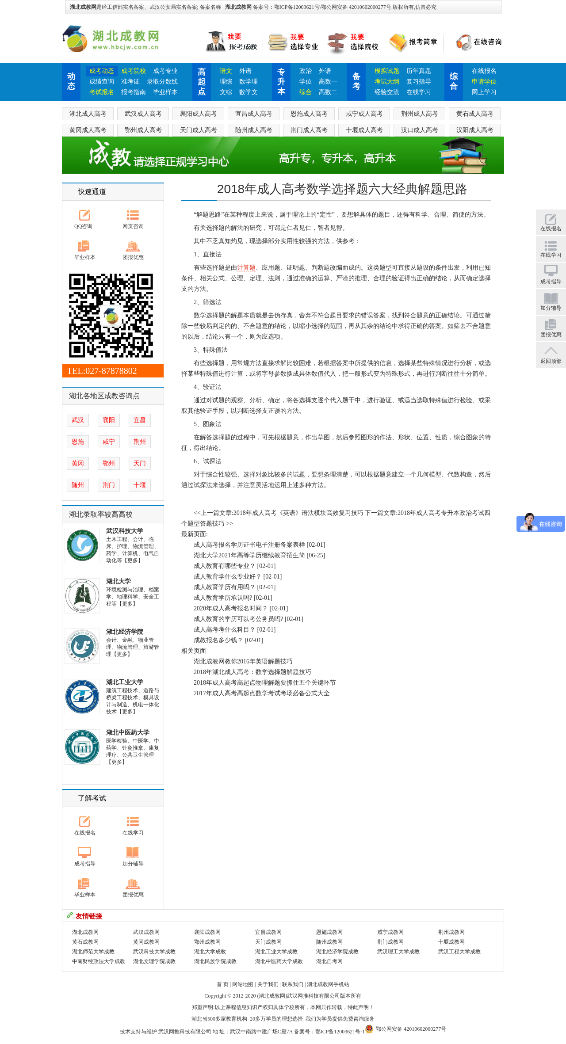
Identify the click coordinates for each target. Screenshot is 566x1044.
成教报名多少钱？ (218, 640)
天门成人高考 (198, 130)
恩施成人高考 (309, 113)
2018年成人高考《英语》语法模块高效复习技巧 (298, 513)
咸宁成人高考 (364, 113)
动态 (71, 81)
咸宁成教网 (390, 932)
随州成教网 (329, 942)
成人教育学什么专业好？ (228, 576)
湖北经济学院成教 (337, 952)
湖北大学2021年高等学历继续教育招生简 (249, 555)
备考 (356, 81)
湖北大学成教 (210, 952)
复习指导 (418, 81)
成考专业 (165, 71)
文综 (226, 92)
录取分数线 (162, 81)
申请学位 (484, 81)
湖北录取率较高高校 (101, 514)
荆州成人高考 (419, 113)
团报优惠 (133, 257)
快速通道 (92, 191)
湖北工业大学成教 (276, 952)
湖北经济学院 (124, 632)
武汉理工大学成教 (398, 952)
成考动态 (101, 71)
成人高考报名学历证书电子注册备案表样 (249, 544)
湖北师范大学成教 (93, 952)
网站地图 (242, 984)
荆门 (109, 485)
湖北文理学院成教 (154, 961)
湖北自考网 (329, 961)
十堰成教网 (451, 942)
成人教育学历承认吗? (223, 597)
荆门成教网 (390, 942)
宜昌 (140, 420)
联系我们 (292, 984)
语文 (226, 71)
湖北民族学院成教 (215, 961)
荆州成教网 (451, 932)
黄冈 (78, 463)
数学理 (248, 81)
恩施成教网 (329, 932)
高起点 (202, 82)
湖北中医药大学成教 (279, 961)
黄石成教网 (85, 942)
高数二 (328, 92)
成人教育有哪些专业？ (225, 566)
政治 (305, 71)
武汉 (78, 420)
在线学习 (418, 92)
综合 (305, 92)
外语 (245, 71)
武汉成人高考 (143, 113)
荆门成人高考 (309, 130)
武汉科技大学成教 (154, 952)
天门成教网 (268, 942)
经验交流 (387, 92)
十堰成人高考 (364, 130)
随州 (78, 485)
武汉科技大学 (124, 531)
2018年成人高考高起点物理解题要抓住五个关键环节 (265, 682)
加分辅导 (133, 864)
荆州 (140, 441)
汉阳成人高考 (474, 130)
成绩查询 (101, 81)
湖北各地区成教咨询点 (104, 396)
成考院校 (133, 71)
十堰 (140, 485)
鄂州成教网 (207, 942)
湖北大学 (118, 581)
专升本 (281, 82)
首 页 (223, 984)
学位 (305, 81)
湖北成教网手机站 (328, 984)
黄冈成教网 (146, 942)
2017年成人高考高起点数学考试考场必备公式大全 (262, 693)
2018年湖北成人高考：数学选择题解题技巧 (252, 672)
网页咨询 (133, 226)
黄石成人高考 (474, 113)
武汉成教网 (146, 932)
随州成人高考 (253, 130)
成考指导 (85, 864)
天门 (140, 463)
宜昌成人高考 (253, 113)
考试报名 (101, 92)
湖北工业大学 (124, 682)
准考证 (130, 81)
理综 (226, 81)
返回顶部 (551, 361)
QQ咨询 (83, 226)
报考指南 (133, 92)
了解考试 (92, 798)
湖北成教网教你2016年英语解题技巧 (243, 661)
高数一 (328, 81)
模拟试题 (387, 71)
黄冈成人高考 (88, 130)
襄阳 (109, 420)
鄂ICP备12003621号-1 (340, 1032)
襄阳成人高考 (198, 113)
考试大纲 (387, 81)
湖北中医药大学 (127, 732)
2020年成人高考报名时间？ (231, 608)
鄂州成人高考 (143, 130)
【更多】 (132, 560)
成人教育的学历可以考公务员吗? (238, 619)
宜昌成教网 (268, 932)
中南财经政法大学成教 (98, 961)
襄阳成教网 (207, 932)
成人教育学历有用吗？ (225, 587)
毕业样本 (165, 92)
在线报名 (484, 71)
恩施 (78, 441)
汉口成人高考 (419, 130)
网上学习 (484, 92)
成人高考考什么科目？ (225, 629)
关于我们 (268, 984)
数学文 (248, 92)
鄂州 (109, 463)
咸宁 (109, 441)
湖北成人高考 (88, 113)
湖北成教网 (238, 7)
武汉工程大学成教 (459, 952)
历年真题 (418, 71)
